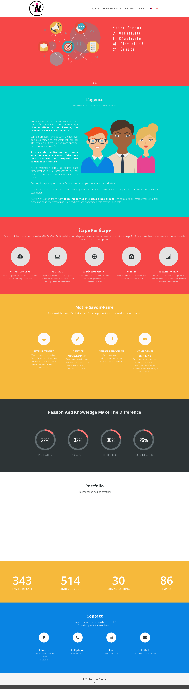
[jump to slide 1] (93, 83)
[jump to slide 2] (96, 83)
